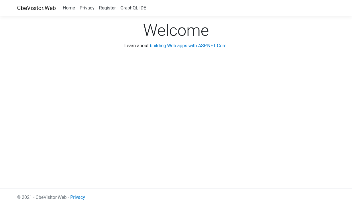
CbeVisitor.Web (36, 8)
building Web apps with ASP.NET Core (188, 45)
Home (69, 8)
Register (107, 8)
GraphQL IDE (133, 8)
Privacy (87, 8)
